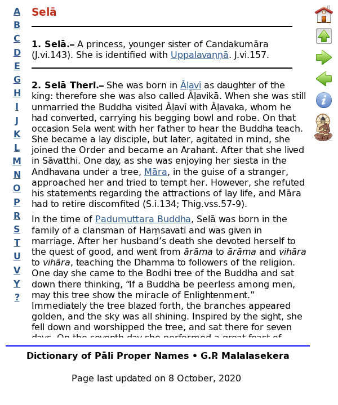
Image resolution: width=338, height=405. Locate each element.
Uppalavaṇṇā (200, 54)
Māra (155, 171)
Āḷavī (190, 85)
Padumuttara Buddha (143, 218)
